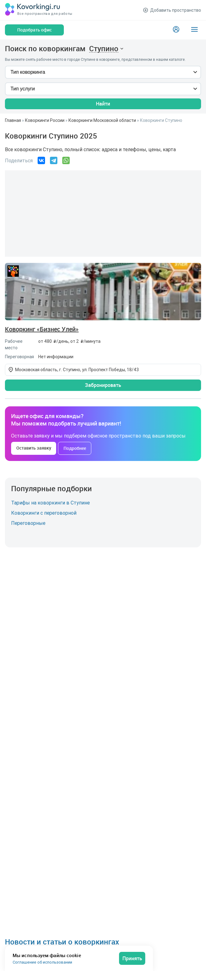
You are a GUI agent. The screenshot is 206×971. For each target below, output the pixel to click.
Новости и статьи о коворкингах (62, 942)
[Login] (176, 30)
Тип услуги (22, 88)
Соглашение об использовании (42, 962)
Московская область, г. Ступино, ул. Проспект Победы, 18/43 (77, 369)
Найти (103, 103)
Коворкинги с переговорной (43, 513)
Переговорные (28, 523)
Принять (132, 958)
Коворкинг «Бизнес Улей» (42, 329)
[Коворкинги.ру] (32, 10)
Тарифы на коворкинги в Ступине (50, 503)
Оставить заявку (33, 448)
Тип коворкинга (27, 72)
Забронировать (103, 385)
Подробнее (75, 448)
